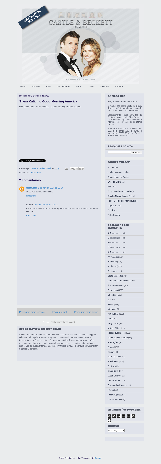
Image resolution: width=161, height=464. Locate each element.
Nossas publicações (117, 333)
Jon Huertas (113, 314)
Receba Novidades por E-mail (121, 196)
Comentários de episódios (119, 281)
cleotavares (31, 188)
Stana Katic (36, 172)
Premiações (113, 342)
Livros (91, 86)
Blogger (97, 458)
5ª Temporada (114, 238)
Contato (119, 86)
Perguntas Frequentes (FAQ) (121, 191)
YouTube (36, 86)
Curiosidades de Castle (118, 177)
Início (23, 86)
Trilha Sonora (114, 215)
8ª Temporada (114, 252)
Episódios (112, 295)
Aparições (112, 262)
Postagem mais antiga (86, 312)
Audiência (112, 266)
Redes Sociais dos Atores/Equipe (123, 201)
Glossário (112, 186)
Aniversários (113, 167)
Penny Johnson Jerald (118, 337)
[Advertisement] (58, 282)
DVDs (78, 86)
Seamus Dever (114, 356)
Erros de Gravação (116, 182)
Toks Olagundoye (115, 395)
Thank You (112, 210)
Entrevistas (113, 290)
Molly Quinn (113, 323)
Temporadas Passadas (118, 385)
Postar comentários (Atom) (63, 322)
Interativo (112, 309)
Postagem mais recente (32, 312)
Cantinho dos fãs (115, 276)
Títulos (111, 390)
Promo (111, 347)
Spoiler (111, 366)
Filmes (111, 304)
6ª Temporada (114, 242)
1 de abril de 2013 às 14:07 (46, 204)
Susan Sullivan (114, 376)
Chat (48, 86)
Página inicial (59, 312)
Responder (31, 196)
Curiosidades (63, 86)
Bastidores (112, 271)
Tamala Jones (114, 380)
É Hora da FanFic (116, 285)
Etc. (109, 300)
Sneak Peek (113, 361)
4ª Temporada (114, 233)
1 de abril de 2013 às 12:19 (50, 188)
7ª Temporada (114, 247)
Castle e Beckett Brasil (41, 168)
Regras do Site (114, 205)
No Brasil (104, 86)
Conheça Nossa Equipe (118, 172)
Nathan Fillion (114, 328)
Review (111, 352)
